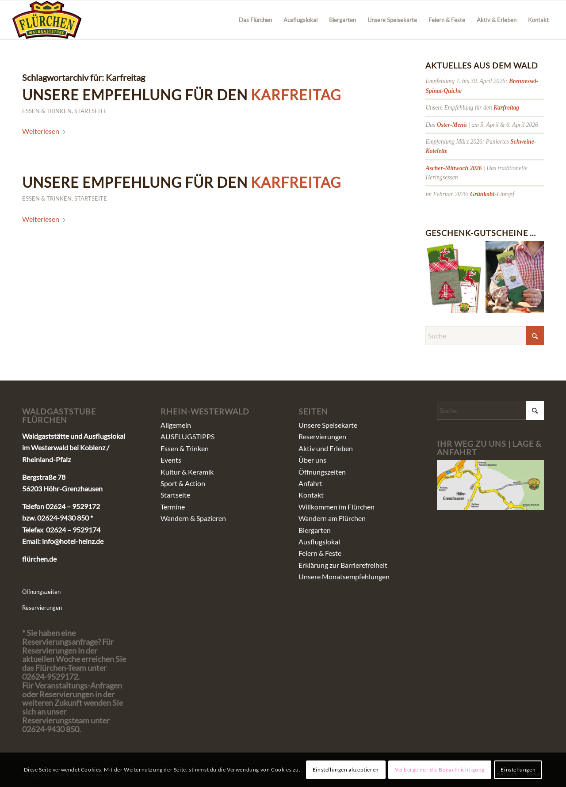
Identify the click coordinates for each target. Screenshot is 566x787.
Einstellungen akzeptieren (346, 769)
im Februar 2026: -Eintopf (469, 194)
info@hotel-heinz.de (72, 541)
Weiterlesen (44, 131)
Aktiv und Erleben (325, 448)
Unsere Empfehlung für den (181, 94)
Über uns (312, 460)
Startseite (90, 110)
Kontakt (311, 494)
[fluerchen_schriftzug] (47, 19)
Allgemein (176, 425)
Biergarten (314, 530)
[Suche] (484, 335)
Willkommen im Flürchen (336, 506)
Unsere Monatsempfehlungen (344, 576)
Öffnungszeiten (41, 591)
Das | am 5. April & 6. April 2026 (481, 125)
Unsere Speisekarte (327, 425)
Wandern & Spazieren (193, 518)
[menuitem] (255, 19)
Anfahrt (310, 483)
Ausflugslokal (319, 541)
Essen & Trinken (47, 110)
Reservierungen (42, 607)
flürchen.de (39, 559)
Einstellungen (518, 769)
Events (171, 460)
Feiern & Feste (319, 553)
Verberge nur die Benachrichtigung (440, 769)
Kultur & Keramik (187, 472)
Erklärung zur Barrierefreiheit (342, 565)
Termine (173, 506)
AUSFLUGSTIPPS (187, 436)
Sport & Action (183, 483)
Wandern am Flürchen (332, 518)
